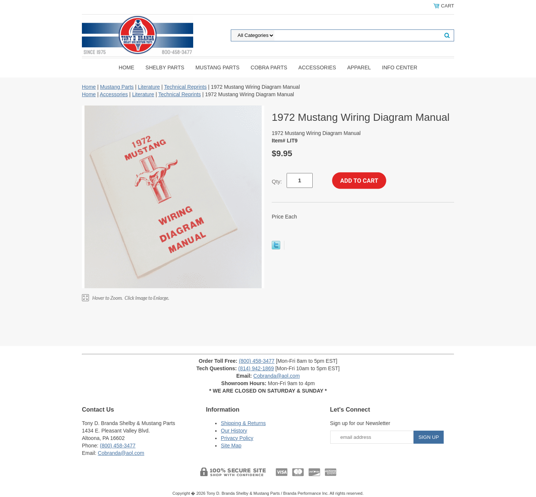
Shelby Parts (165, 67)
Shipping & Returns (243, 423)
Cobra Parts (269, 67)
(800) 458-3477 (257, 361)
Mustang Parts (217, 67)
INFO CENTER (399, 67)
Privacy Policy (237, 438)
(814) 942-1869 (256, 368)
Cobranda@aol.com (276, 376)
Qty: (277, 181)
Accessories (317, 67)
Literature (149, 87)
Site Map (231, 446)
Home (126, 67)
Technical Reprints (185, 87)
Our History (234, 431)
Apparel (359, 67)
